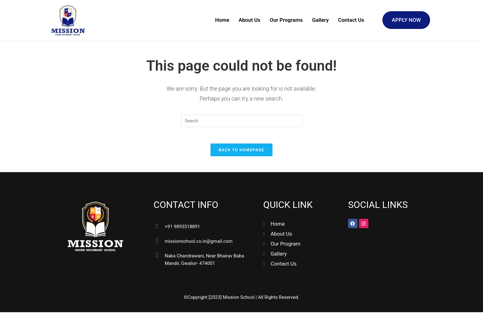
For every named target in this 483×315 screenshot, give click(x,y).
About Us (249, 20)
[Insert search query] (241, 121)
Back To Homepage (241, 152)
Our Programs (286, 20)
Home (222, 20)
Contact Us (351, 20)
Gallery (320, 20)
